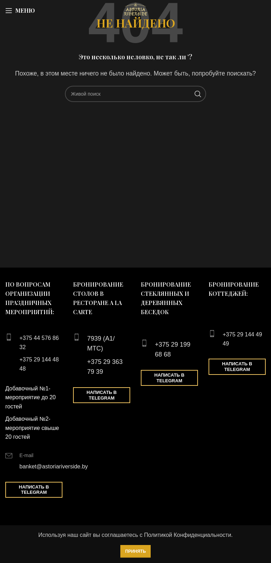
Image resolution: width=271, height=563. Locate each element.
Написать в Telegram (34, 489)
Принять (135, 551)
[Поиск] (135, 94)
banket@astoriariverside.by (53, 466)
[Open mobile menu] (20, 11)
